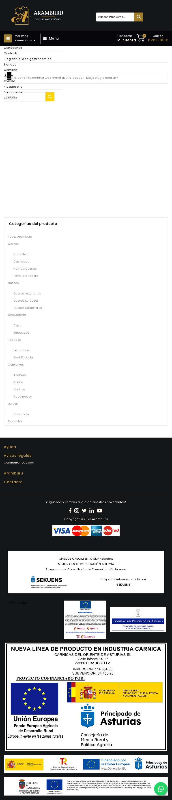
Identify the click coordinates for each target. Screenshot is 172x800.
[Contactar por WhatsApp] (161, 789)
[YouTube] (100, 510)
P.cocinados (22, 396)
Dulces (13, 404)
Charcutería (17, 315)
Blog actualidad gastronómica (28, 59)
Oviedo (9, 81)
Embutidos (21, 332)
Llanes (9, 75)
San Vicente (13, 92)
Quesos (13, 283)
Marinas (19, 389)
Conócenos (13, 48)
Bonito (18, 382)
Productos (15, 421)
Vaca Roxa (21, 254)
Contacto (11, 53)
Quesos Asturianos (27, 293)
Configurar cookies (19, 462)
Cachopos (21, 261)
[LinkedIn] (92, 510)
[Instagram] (77, 510)
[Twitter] (85, 510)
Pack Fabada (23, 357)
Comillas (10, 70)
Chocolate (21, 414)
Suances (10, 98)
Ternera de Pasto (25, 276)
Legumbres (21, 350)
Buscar (138, 17)
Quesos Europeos (26, 301)
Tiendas (10, 64)
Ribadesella (13, 87)
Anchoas (20, 375)
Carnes (13, 244)
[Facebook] (71, 510)
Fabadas (15, 340)
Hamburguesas (25, 269)
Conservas (16, 364)
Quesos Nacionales (27, 308)
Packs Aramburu (20, 237)
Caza (17, 325)
